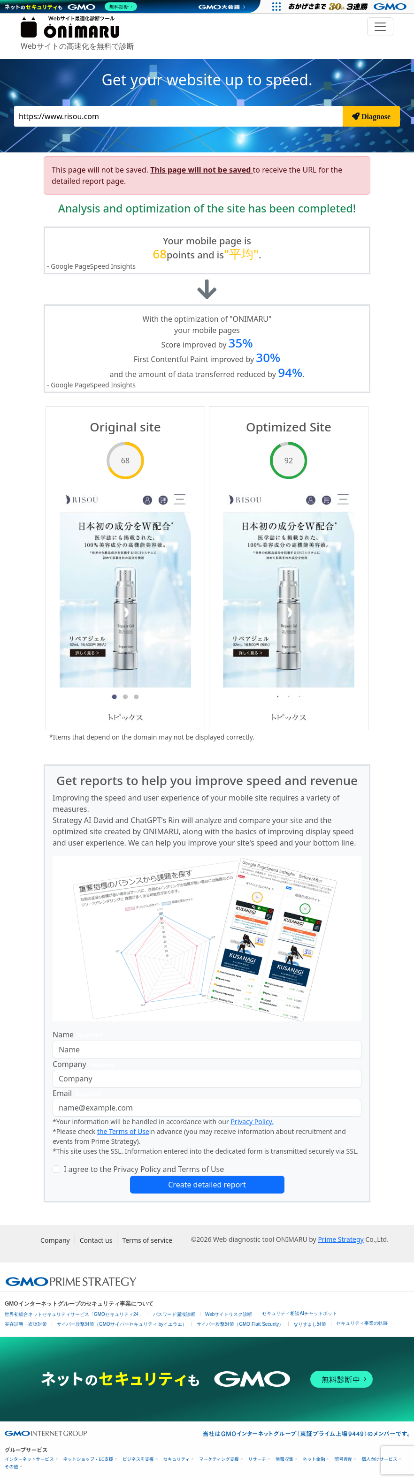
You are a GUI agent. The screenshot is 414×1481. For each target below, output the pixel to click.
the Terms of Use (123, 1131)
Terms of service (147, 1240)
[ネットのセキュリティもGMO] (72, 6)
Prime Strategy (340, 1239)
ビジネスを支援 (138, 1459)
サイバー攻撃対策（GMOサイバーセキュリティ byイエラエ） (122, 1324)
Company (86, 1064)
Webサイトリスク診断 (228, 1314)
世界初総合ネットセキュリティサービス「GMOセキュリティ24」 (74, 1314)
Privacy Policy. (252, 1121)
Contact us (96, 1240)
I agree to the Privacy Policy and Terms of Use (144, 1169)
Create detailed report (206, 1184)
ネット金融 (314, 1459)
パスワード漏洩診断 (174, 1314)
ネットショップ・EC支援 (88, 1459)
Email (79, 1093)
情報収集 (284, 1459)
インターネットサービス (29, 1459)
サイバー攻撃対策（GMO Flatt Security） (240, 1324)
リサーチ (257, 1459)
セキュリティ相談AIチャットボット (299, 1313)
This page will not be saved (201, 170)
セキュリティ (176, 1459)
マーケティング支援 (219, 1459)
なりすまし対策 (309, 1324)
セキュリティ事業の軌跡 (362, 1323)
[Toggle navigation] (380, 26)
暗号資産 (343, 1459)
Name (80, 1034)
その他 (11, 1467)
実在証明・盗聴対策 (26, 1324)
